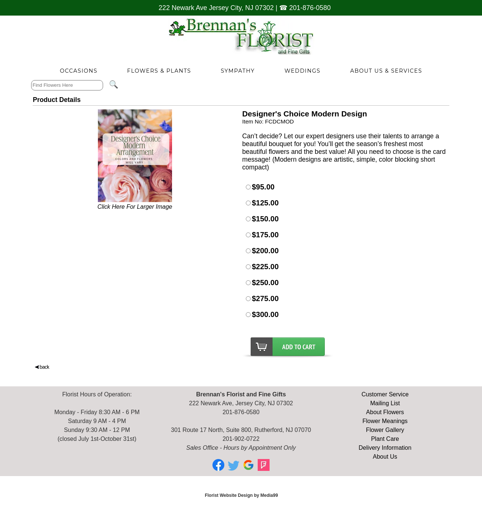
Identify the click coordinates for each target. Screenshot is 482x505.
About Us (385, 456)
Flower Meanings (385, 421)
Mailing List (385, 403)
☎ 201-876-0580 (305, 7)
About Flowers (385, 412)
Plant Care (385, 439)
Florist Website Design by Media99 (241, 495)
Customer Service (385, 394)
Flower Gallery (385, 430)
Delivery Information (385, 448)
